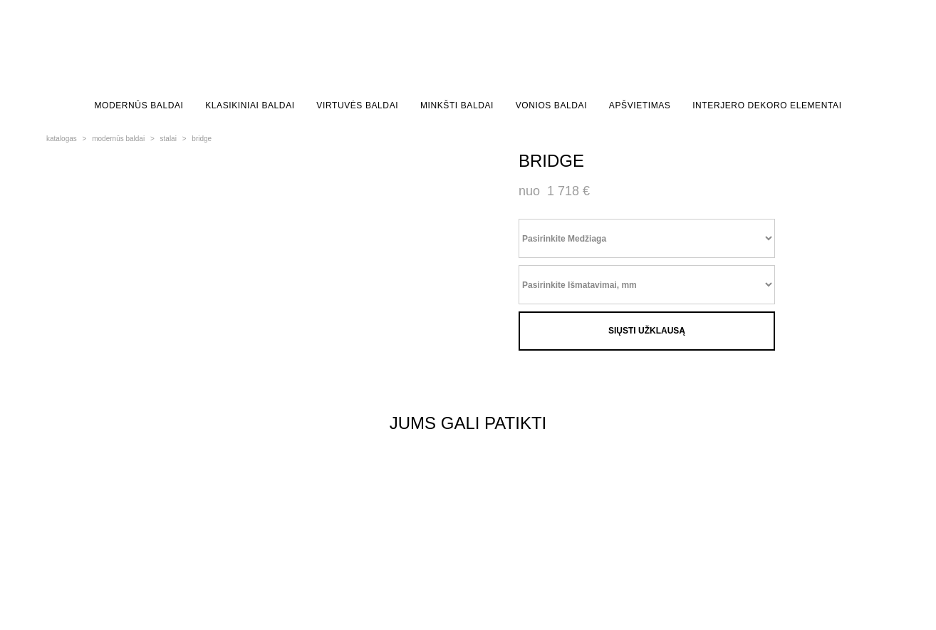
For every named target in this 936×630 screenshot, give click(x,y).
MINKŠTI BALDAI (457, 105)
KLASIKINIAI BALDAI (250, 105)
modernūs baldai (118, 139)
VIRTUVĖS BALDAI (357, 105)
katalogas (61, 139)
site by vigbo (72, 596)
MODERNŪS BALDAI (138, 105)
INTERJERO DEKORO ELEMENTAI (766, 105)
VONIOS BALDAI (552, 105)
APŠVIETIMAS (640, 105)
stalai (168, 139)
